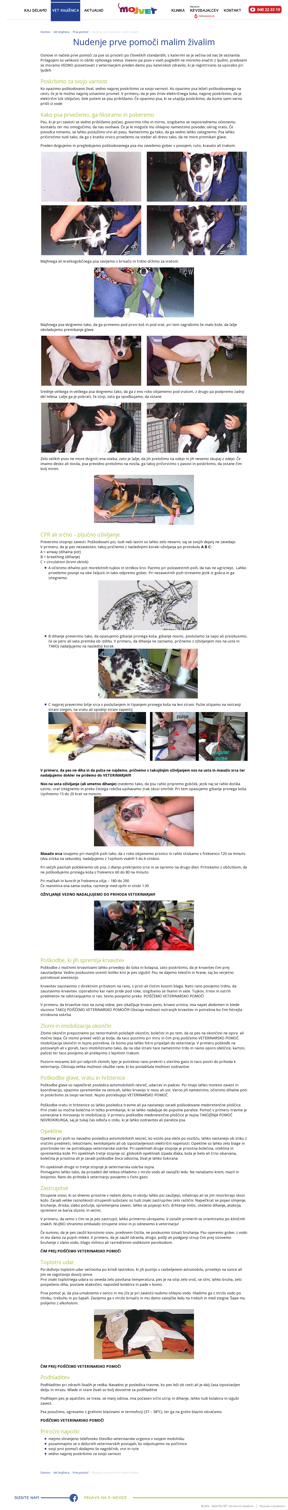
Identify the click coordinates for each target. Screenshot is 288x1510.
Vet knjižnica (65, 10)
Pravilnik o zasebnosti (272, 1506)
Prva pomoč (81, 32)
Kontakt (232, 10)
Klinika (178, 10)
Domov (45, 32)
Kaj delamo (35, 10)
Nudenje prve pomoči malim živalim (115, 32)
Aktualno (93, 10)
